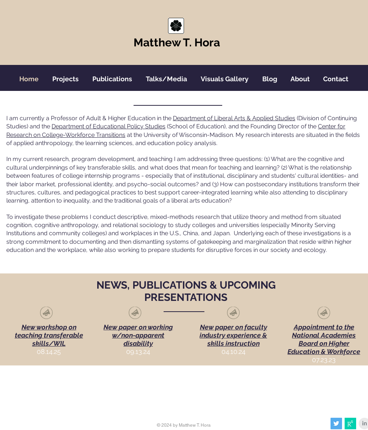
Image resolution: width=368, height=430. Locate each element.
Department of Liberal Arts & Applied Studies (234, 118)
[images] (350, 423)
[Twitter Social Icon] (336, 423)
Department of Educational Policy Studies (108, 126)
